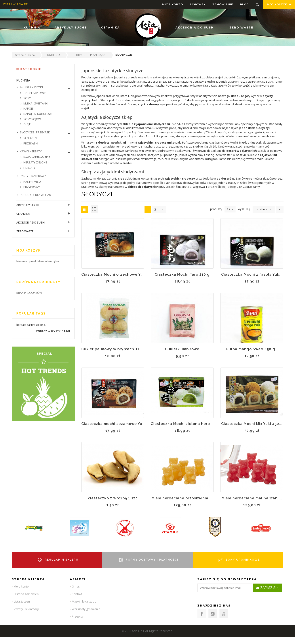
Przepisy (78, 616)
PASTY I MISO (32, 182)
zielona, (41, 325)
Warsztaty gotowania (86, 609)
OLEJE (27, 124)
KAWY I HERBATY (30, 151)
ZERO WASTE (25, 231)
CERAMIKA (23, 214)
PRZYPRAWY (31, 187)
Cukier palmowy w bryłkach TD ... (113, 349)
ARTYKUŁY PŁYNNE (31, 87)
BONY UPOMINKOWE (243, 559)
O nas (76, 586)
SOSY (27, 98)
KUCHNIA (54, 55)
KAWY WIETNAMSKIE (36, 157)
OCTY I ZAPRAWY (34, 93)
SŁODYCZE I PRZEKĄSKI (90, 55)
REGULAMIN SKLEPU (61, 559)
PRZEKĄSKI (30, 143)
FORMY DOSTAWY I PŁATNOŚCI (152, 559)
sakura (31, 325)
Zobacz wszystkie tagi (53, 331)
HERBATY (29, 168)
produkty (216, 209)
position (261, 209)
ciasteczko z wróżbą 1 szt (112, 498)
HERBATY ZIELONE (35, 162)
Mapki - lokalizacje (84, 601)
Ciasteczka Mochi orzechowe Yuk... (114, 274)
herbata (21, 325)
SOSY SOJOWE (32, 119)
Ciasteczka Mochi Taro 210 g (182, 274)
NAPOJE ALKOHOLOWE (38, 114)
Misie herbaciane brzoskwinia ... (182, 498)
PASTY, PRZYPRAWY (32, 176)
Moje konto (21, 586)
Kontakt (77, 594)
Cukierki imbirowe (182, 349)
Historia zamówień (26, 594)
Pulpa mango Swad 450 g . (251, 349)
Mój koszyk (279, 4)
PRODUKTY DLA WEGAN (35, 195)
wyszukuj (244, 209)
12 (230, 209)
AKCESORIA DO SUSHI (30, 222)
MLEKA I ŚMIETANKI (35, 103)
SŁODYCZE (30, 138)
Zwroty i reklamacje (27, 609)
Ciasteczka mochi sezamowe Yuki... (115, 424)
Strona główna (25, 55)
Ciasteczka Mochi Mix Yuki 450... (251, 424)
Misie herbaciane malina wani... (252, 498)
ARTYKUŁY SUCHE (28, 205)
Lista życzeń (22, 601)
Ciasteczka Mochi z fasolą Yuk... (252, 274)
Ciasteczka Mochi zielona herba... (183, 424)
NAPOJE (28, 108)
